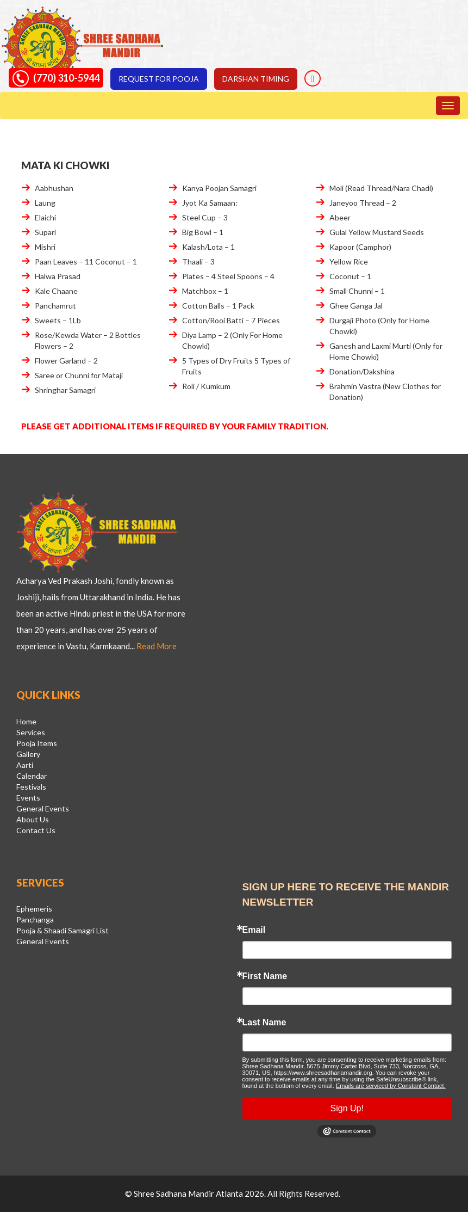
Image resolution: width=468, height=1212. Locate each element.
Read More (156, 646)
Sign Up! (347, 1108)
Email (254, 930)
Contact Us (35, 830)
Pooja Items (36, 743)
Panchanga (35, 919)
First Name (265, 976)
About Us (32, 819)
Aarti (24, 765)
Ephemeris (34, 908)
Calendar (31, 775)
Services (30, 732)
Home (26, 721)
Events (28, 797)
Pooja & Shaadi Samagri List (62, 930)
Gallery (28, 754)
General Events (42, 808)
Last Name (264, 1022)
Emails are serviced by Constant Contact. (391, 1085)
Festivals (31, 786)
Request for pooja (158, 78)
